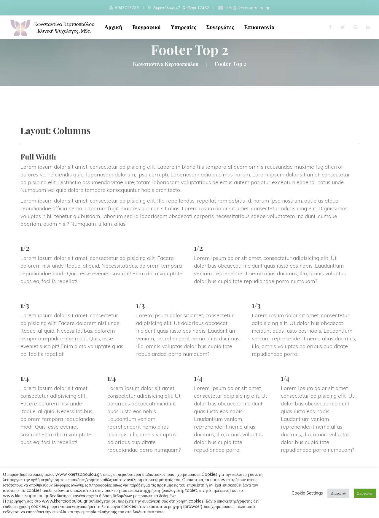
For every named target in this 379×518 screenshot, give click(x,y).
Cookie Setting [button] (307, 493)
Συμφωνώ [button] (364, 493)
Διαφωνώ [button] (338, 493)
